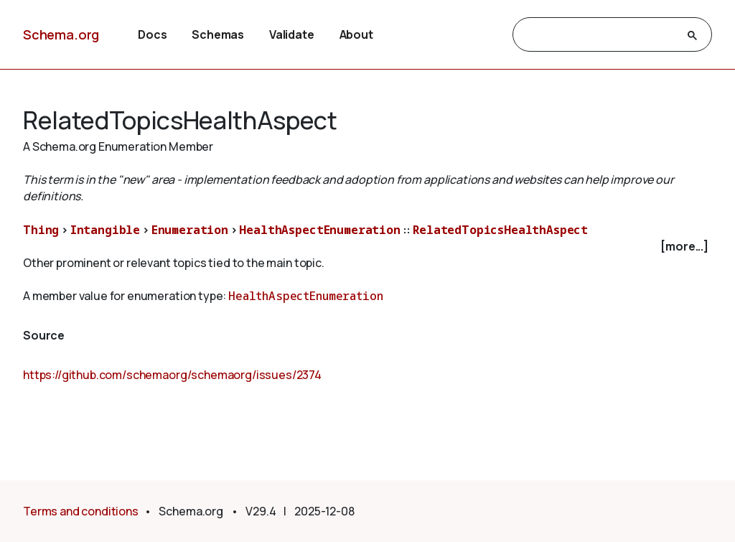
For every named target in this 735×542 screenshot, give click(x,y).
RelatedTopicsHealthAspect (500, 230)
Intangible (105, 230)
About (356, 34)
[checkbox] (367, 246)
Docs (152, 34)
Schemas (218, 34)
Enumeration (189, 230)
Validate (291, 34)
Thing (41, 230)
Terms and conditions (81, 511)
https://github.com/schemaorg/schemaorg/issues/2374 (172, 375)
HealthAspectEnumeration (319, 230)
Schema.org (61, 34)
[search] (599, 35)
